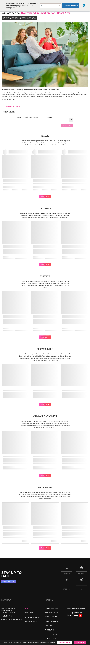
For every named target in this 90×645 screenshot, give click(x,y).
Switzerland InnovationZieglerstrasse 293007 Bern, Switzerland (8, 610)
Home (26, 608)
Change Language (70, 5)
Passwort (49, 117)
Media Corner (29, 612)
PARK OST (48, 625)
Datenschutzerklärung (31, 622)
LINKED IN (67, 574)
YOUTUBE (81, 574)
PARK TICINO (51, 638)
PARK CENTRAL (52, 634)
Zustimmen (80, 642)
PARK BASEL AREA (51, 608)
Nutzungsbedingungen (32, 617)
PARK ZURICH (49, 630)
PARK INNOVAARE (51, 617)
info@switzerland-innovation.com (11, 619)
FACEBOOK (66, 589)
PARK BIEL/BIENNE (51, 612)
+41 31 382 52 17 (6, 616)
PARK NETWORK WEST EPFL (55, 621)
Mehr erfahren (64, 642)
